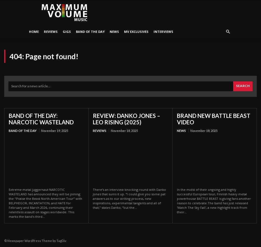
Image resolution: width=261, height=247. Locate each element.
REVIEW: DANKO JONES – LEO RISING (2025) (126, 118)
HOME (34, 31)
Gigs (67, 31)
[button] (228, 32)
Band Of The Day (90, 31)
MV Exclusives (136, 31)
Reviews (51, 31)
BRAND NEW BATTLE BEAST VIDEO (213, 118)
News (114, 31)
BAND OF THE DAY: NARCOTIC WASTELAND (41, 118)
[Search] (243, 86)
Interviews (163, 31)
